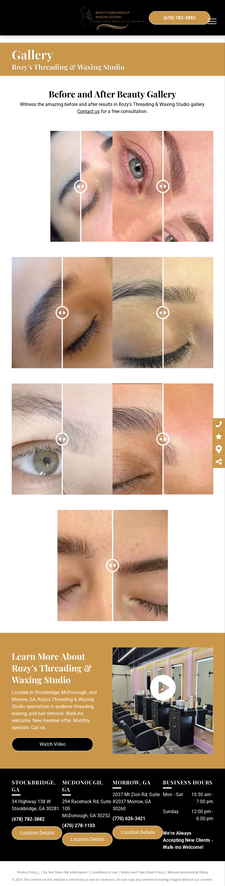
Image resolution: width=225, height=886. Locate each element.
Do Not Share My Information (65, 872)
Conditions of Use (104, 872)
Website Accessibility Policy (188, 872)
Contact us (88, 111)
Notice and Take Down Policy (142, 872)
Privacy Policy (27, 872)
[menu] (212, 21)
